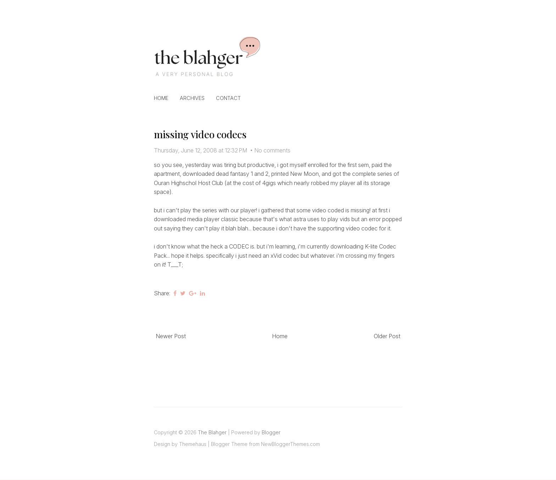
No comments (272, 150)
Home (161, 98)
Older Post (387, 336)
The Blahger (212, 432)
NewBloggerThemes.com (290, 444)
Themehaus (192, 444)
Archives (192, 98)
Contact (228, 98)
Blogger (271, 432)
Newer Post (171, 336)
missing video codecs (200, 134)
